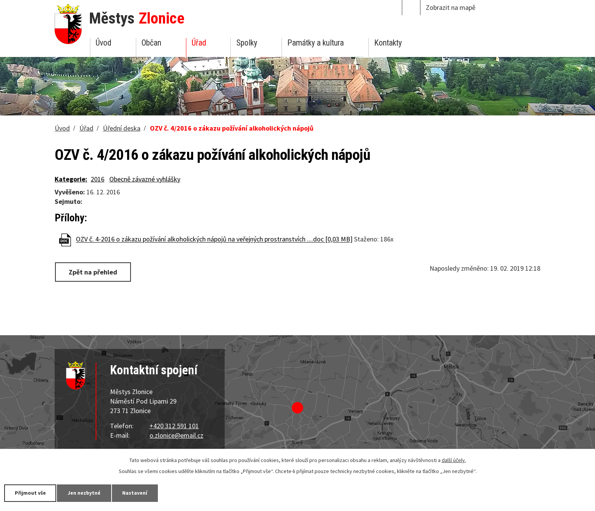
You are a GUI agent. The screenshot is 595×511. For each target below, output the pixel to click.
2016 (97, 179)
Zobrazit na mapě (450, 7)
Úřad (199, 42)
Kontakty (388, 42)
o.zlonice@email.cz (176, 435)
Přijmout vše (31, 492)
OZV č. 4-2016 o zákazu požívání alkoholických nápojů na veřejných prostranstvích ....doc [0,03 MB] (214, 239)
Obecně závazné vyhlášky (144, 179)
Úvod (103, 42)
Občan (151, 42)
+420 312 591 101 (174, 425)
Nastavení (140, 492)
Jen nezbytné (87, 492)
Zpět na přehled (93, 271)
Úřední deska (121, 128)
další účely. (454, 459)
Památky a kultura (315, 42)
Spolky (246, 42)
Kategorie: (71, 179)
